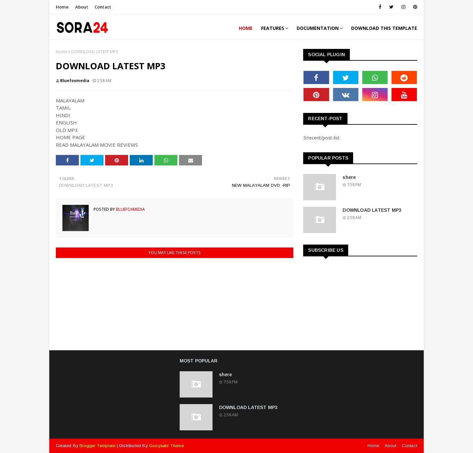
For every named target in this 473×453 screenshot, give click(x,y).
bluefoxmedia (74, 80)
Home (62, 7)
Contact (103, 7)
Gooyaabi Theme (166, 445)
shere (349, 177)
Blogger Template (97, 445)
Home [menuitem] (246, 28)
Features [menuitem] (272, 28)
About (81, 7)
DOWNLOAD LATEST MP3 (372, 210)
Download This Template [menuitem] (384, 28)
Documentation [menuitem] (318, 28)
